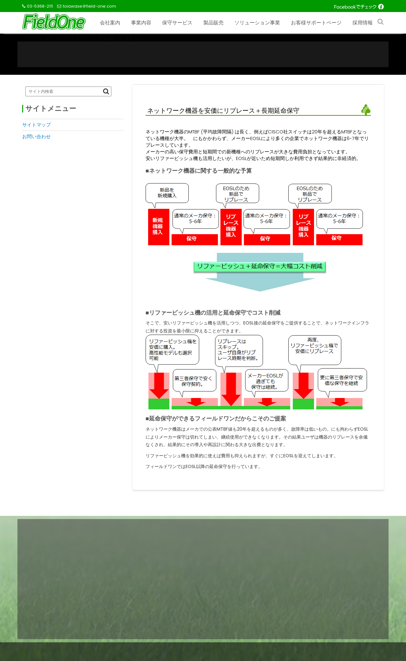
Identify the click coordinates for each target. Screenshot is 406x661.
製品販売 (213, 23)
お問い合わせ (36, 136)
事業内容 (141, 23)
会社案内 (110, 23)
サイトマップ (36, 124)
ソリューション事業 (257, 23)
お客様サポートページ (316, 23)
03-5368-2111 (40, 6)
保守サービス (177, 23)
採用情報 (362, 23)
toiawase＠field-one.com (89, 6)
